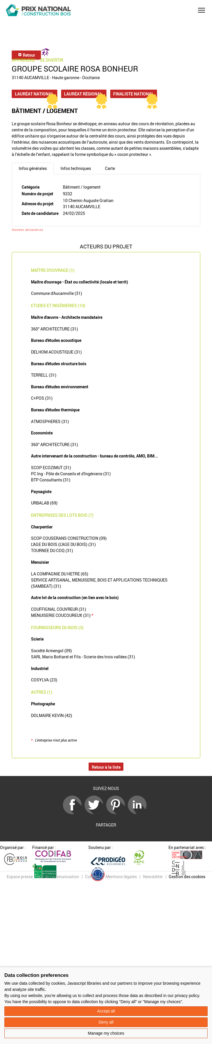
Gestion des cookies (187, 876)
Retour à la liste (106, 767)
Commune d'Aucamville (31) (56, 293)
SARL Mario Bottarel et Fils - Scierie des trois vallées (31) (83, 657)
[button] (201, 10)
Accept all (106, 1011)
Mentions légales (121, 876)
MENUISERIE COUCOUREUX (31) (62, 615)
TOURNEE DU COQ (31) (52, 550)
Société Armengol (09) (51, 650)
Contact (92, 876)
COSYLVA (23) (44, 680)
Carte (110, 168)
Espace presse (20, 876)
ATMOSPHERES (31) (50, 421)
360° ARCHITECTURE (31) (54, 329)
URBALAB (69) (44, 503)
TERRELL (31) (43, 375)
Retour (26, 55)
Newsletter (153, 876)
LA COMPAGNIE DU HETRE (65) (59, 574)
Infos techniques (76, 168)
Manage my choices (106, 1033)
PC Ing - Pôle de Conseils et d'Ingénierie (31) (71, 473)
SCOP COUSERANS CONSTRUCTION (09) (69, 538)
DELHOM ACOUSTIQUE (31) (56, 352)
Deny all (106, 1022)
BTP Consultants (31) (50, 480)
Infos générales (33, 168)
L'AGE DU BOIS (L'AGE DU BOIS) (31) (63, 544)
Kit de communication (59, 876)
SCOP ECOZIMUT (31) (51, 467)
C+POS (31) (42, 398)
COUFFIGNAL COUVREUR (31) (58, 609)
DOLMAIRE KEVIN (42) (51, 715)
